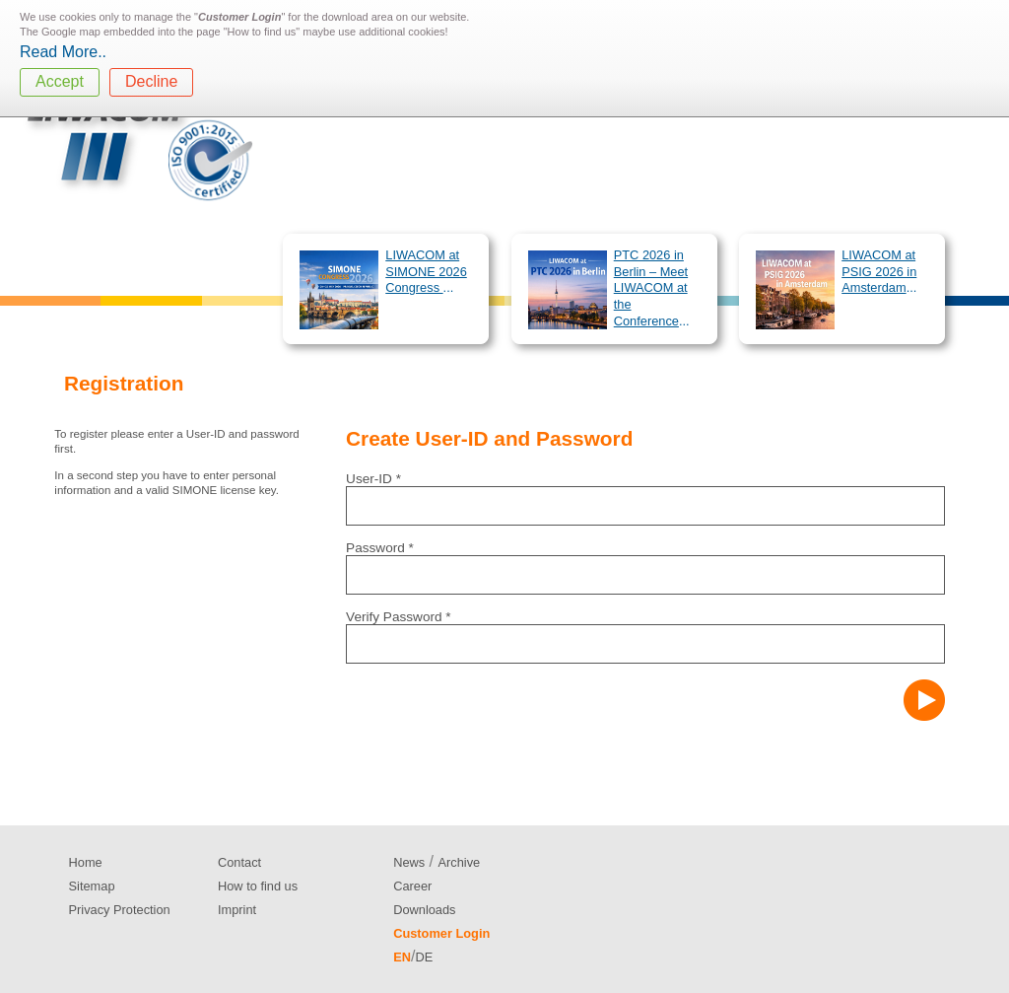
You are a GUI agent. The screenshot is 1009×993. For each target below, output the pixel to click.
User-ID (373, 478)
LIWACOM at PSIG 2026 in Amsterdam (878, 271)
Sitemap (92, 886)
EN (402, 957)
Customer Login (441, 933)
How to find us (258, 886)
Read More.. (63, 51)
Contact (239, 862)
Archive (459, 862)
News (409, 862)
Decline (151, 81)
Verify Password (398, 616)
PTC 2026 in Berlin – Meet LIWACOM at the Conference (651, 288)
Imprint (237, 909)
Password (380, 547)
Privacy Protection (119, 909)
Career (412, 886)
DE (424, 957)
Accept (59, 81)
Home (85, 862)
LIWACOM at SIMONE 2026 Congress (426, 271)
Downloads (424, 909)
